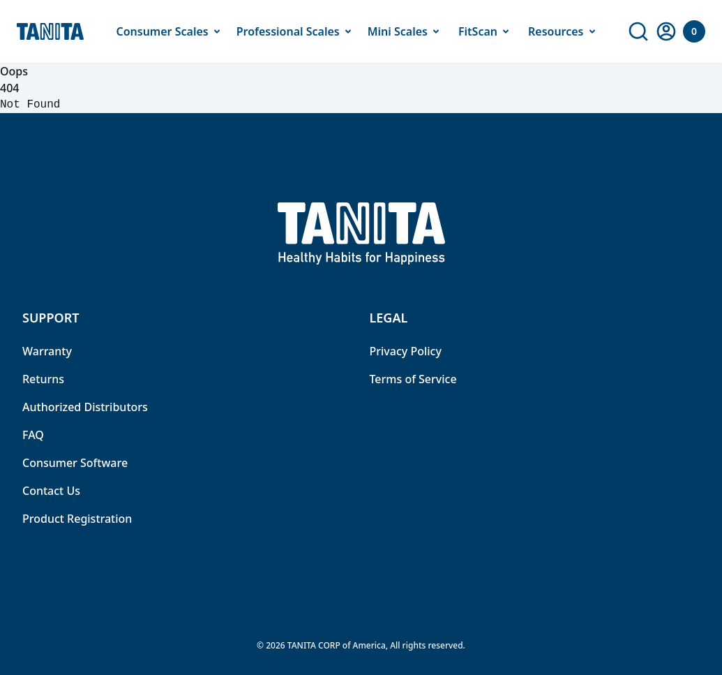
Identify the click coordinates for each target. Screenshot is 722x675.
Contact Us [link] (51, 490)
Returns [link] (43, 379)
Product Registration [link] (77, 518)
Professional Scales (296, 31)
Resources (564, 31)
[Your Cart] (694, 31)
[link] (638, 31)
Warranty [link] (47, 351)
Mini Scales (406, 31)
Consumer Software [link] (75, 462)
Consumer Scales (170, 31)
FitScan (486, 31)
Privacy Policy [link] (406, 351)
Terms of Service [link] (413, 379)
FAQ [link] (33, 435)
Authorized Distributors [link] (85, 407)
